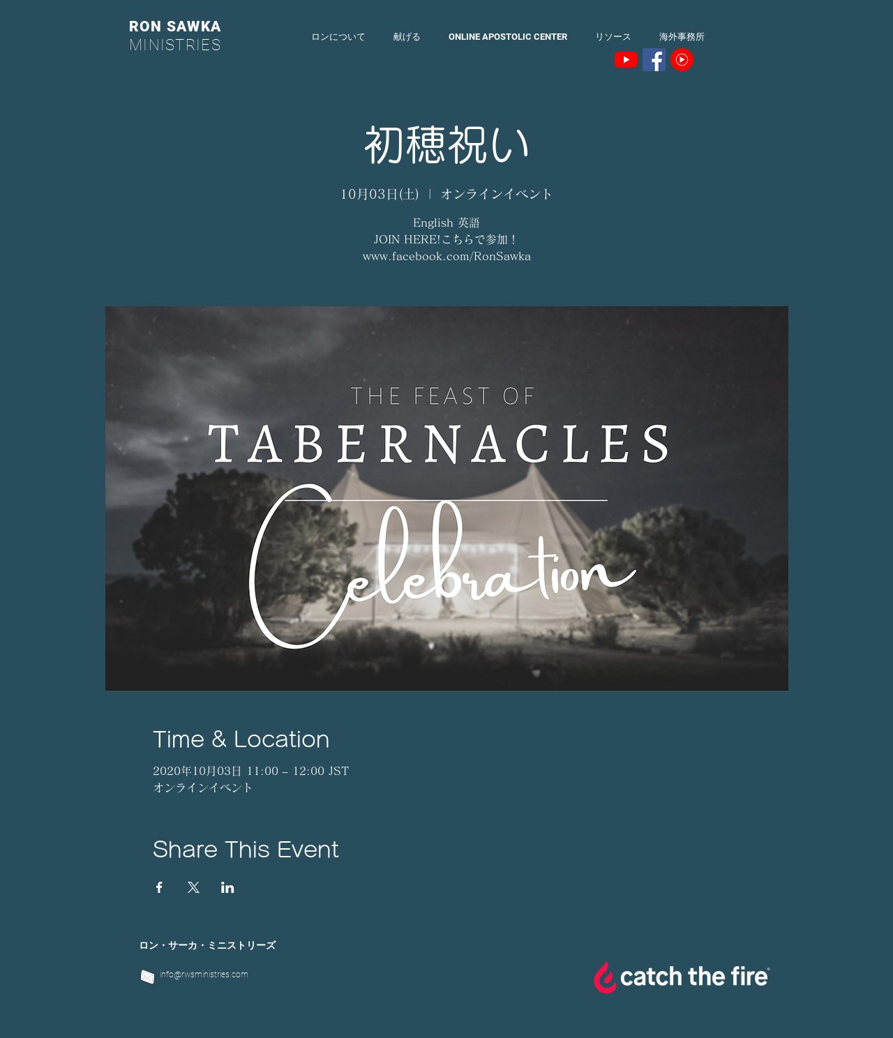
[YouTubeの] (626, 59)
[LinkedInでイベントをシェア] (227, 887)
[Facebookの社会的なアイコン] (654, 59)
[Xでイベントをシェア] (193, 887)
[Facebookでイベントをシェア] (159, 887)
